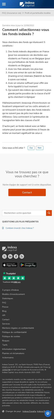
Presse (5, 307)
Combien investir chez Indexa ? (18, 228)
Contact (27, 192)
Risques (5, 340)
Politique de (11, 336)
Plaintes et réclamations (13, 353)
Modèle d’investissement (13, 294)
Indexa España (29, 411)
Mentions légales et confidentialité (18, 328)
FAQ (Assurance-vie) (11, 13)
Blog (4, 311)
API (3, 315)
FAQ (4, 302)
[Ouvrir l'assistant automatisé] (47, 413)
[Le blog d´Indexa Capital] (21, 256)
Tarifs (4, 345)
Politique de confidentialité (14, 332)
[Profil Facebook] (16, 256)
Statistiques (7, 298)
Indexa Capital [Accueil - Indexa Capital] (27, 4)
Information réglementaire (14, 349)
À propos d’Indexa (10, 290)
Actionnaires (8, 357)
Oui (31, 147)
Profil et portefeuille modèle (38, 13)
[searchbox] (24, 213)
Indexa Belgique (44, 411)
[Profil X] (4, 256)
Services (6, 323)
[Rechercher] (49, 213)
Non (39, 147)
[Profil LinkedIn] (10, 256)
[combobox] (24, 213)
